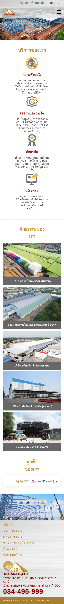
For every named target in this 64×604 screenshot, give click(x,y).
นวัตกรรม (32, 191)
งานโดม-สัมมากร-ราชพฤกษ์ (32, 447)
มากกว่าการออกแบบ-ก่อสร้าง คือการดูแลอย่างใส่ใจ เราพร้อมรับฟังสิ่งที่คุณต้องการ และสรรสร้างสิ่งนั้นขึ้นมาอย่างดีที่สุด (32, 86)
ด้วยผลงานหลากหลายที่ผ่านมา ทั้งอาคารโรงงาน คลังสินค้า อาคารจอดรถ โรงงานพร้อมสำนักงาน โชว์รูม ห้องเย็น (32, 163)
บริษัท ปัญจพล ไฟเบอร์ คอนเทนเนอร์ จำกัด (32, 324)
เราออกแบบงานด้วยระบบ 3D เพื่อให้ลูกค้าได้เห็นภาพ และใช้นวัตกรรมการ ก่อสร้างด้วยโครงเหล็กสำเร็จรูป (32, 202)
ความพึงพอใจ (32, 75)
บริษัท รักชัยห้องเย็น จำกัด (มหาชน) (32, 406)
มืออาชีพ (32, 152)
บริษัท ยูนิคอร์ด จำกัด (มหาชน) (32, 365)
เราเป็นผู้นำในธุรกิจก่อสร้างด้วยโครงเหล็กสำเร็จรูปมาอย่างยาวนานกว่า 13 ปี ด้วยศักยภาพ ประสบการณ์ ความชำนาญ (32, 125)
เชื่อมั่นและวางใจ (32, 113)
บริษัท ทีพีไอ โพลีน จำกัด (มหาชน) (32, 281)
